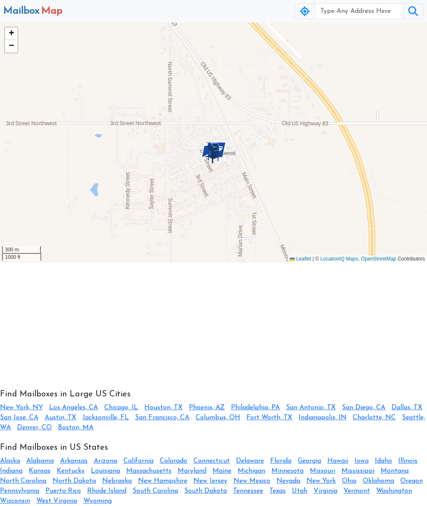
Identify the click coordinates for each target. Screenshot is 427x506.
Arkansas (74, 461)
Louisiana (105, 471)
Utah (299, 491)
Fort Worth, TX (269, 417)
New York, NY (21, 407)
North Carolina (23, 481)
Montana (395, 471)
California (138, 461)
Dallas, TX (407, 407)
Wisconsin (15, 501)
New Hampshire (162, 481)
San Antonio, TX (311, 407)
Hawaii (337, 461)
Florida (280, 461)
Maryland (192, 471)
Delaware (250, 461)
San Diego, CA (363, 407)
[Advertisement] (213, 321)
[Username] (359, 11)
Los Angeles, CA (73, 407)
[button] (213, 153)
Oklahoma (378, 481)
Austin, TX (60, 417)
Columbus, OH (218, 417)
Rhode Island (106, 491)
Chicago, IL (121, 407)
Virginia (325, 491)
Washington (394, 491)
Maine (222, 471)
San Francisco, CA (162, 417)
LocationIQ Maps (339, 259)
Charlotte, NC (374, 417)
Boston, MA (75, 427)
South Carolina (155, 491)
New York (321, 481)
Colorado (173, 461)
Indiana (11, 471)
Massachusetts (148, 471)
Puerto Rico (63, 491)
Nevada (288, 481)
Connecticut (211, 461)
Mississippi (358, 471)
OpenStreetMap (379, 259)
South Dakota (205, 491)
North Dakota (74, 481)
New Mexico (252, 481)
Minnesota (287, 471)
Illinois (407, 461)
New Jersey (210, 481)
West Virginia (56, 501)
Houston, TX (163, 407)
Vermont (357, 491)
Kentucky (71, 471)
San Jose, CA (19, 417)
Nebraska (117, 481)
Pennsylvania (19, 491)
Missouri (322, 471)
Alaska (10, 461)
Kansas (39, 471)
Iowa (361, 461)
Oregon (411, 481)
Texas (277, 491)
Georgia (309, 461)
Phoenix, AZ (207, 407)
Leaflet (300, 259)
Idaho (383, 461)
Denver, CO (34, 427)
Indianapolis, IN (323, 417)
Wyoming (97, 501)
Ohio (349, 481)
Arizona (105, 461)
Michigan (251, 471)
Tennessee (248, 491)
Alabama (40, 461)
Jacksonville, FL (106, 417)
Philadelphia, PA (255, 407)
